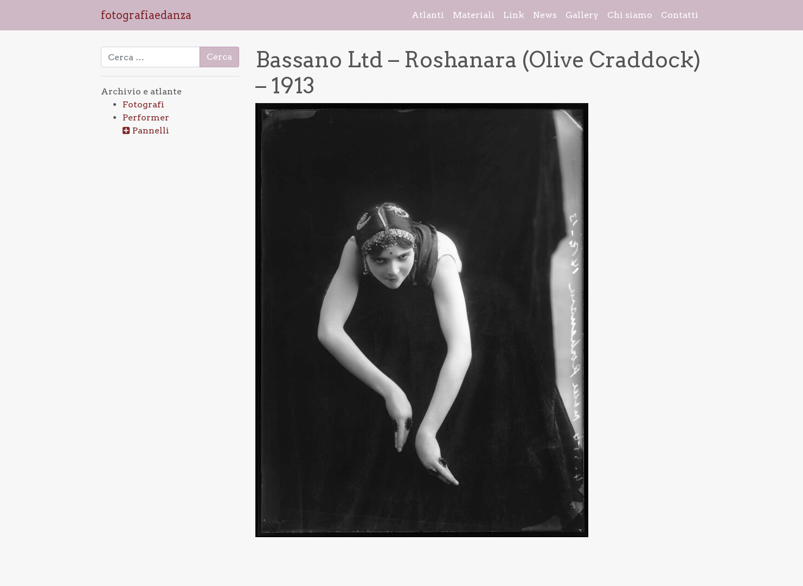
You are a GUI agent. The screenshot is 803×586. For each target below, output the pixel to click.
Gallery (582, 15)
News (545, 15)
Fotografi (143, 104)
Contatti (679, 15)
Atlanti (428, 15)
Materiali (473, 15)
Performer (146, 117)
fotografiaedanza (146, 15)
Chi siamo (629, 15)
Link (513, 15)
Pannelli (150, 130)
